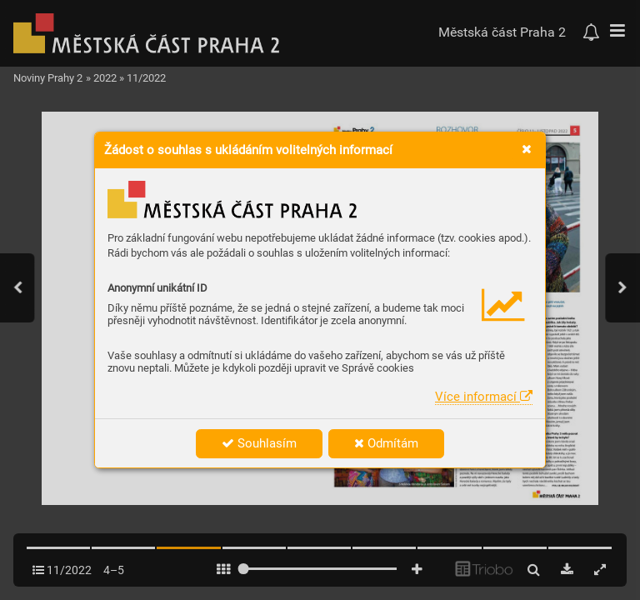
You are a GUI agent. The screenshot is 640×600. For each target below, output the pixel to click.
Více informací (483, 396)
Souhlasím (259, 443)
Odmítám (386, 443)
